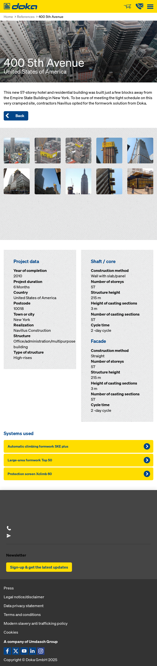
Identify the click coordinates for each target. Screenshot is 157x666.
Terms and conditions (22, 614)
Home (8, 16)
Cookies (11, 632)
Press (9, 588)
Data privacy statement (23, 605)
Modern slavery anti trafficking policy (36, 623)
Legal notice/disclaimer (24, 596)
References (26, 16)
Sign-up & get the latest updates (39, 567)
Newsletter (16, 555)
